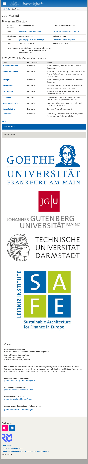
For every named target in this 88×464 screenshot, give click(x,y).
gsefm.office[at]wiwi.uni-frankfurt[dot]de (18, 399)
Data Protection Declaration (12, 448)
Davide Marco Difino (10, 66)
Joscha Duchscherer (10, 72)
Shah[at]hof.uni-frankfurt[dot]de (64, 40)
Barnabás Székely (9, 109)
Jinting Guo (7, 80)
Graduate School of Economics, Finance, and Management (24, 451)
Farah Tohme (7, 114)
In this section (9, 127)
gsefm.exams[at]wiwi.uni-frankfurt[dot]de (18, 390)
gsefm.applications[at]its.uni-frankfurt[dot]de (19, 380)
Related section (10, 135)
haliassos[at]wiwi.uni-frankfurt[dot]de (66, 31)
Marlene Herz (7, 86)
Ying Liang (7, 97)
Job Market (6, 9)
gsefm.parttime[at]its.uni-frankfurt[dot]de (18, 410)
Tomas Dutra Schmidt (10, 103)
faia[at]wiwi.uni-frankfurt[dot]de (30, 31)
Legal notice (6, 445)
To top (4, 121)
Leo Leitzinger (8, 91)
